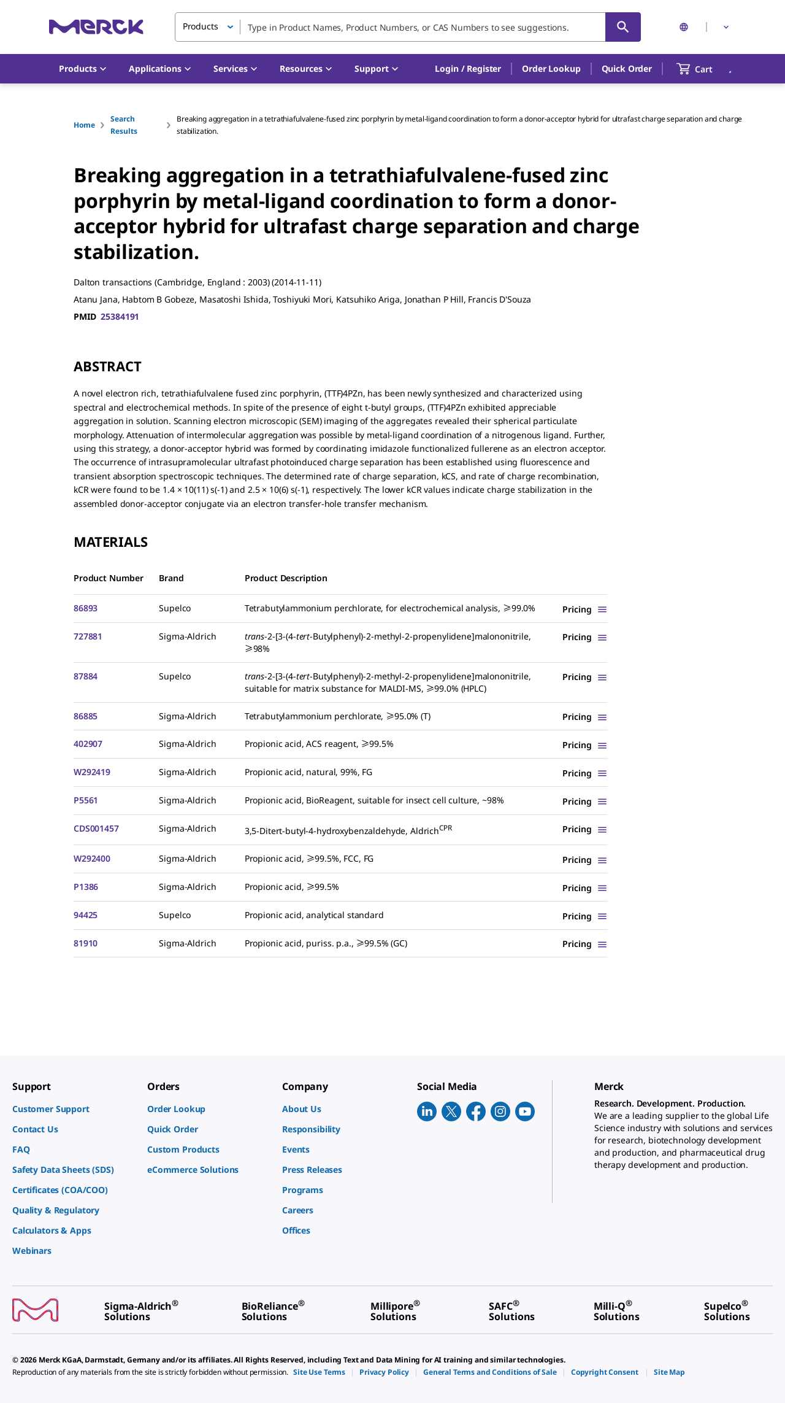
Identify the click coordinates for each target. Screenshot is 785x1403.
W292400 (92, 858)
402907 (88, 743)
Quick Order (627, 68)
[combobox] (408, 27)
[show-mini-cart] (705, 69)
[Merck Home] (96, 27)
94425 (86, 915)
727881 (88, 636)
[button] (468, 69)
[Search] (623, 27)
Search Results (123, 125)
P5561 (86, 800)
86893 (86, 608)
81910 (86, 943)
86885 (86, 716)
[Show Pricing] (585, 609)
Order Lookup (551, 68)
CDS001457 (96, 828)
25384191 (120, 316)
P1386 (86, 886)
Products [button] (200, 26)
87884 (86, 676)
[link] (73, 1109)
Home (84, 125)
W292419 (92, 772)
